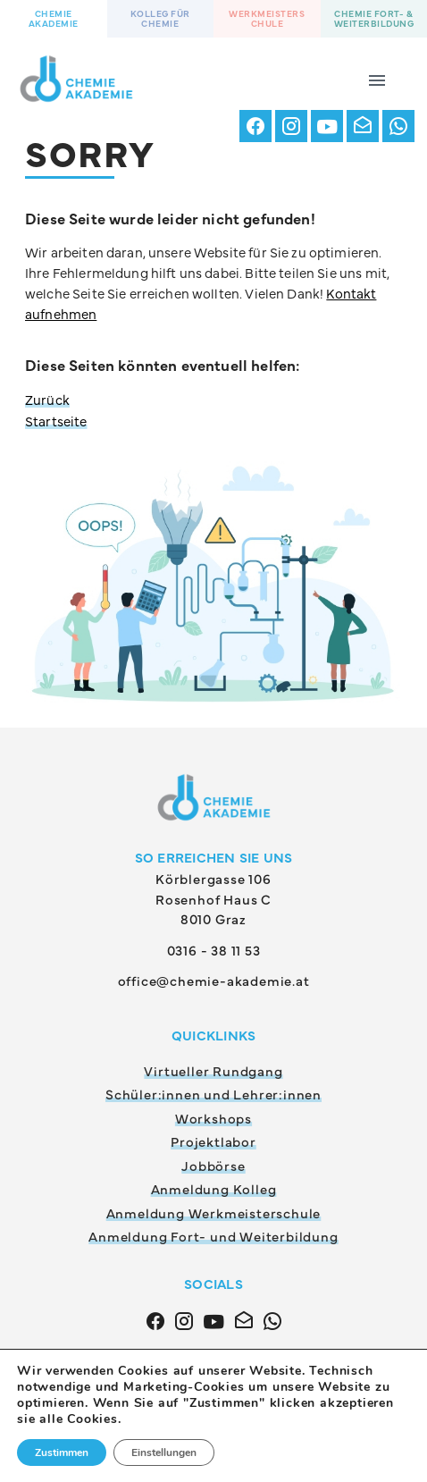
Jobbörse (213, 1165)
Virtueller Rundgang (213, 1070)
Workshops (213, 1117)
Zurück (47, 399)
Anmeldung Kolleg (214, 1188)
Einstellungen (164, 1452)
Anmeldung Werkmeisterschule (214, 1212)
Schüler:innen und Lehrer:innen (213, 1093)
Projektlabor (213, 1141)
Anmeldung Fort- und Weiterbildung (213, 1235)
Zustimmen (61, 1452)
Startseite (56, 420)
